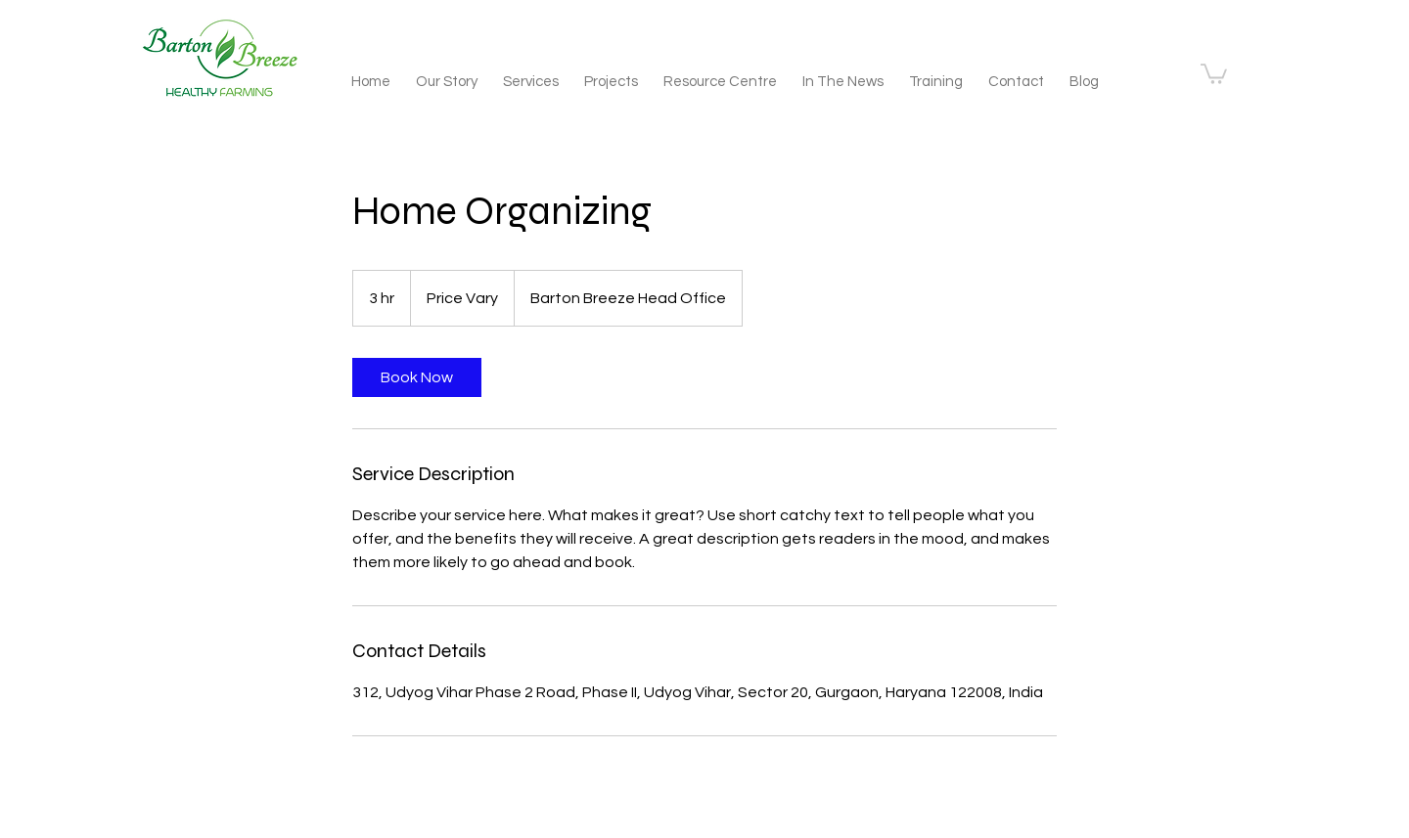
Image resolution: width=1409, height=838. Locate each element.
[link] (416, 377)
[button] (1214, 73)
